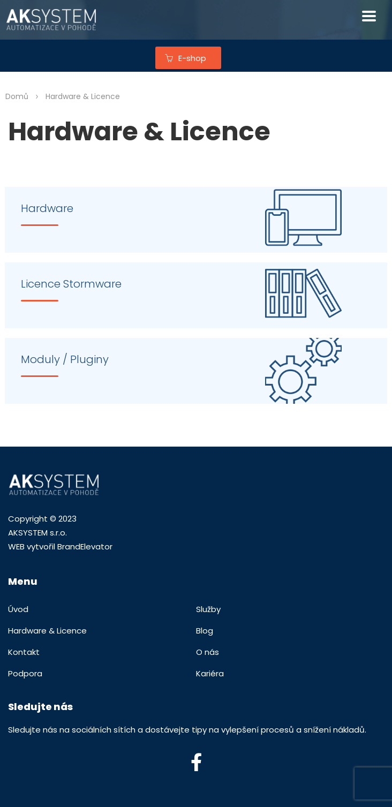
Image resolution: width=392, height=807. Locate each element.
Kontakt (24, 652)
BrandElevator (84, 546)
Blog (204, 630)
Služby (208, 609)
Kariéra (210, 673)
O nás (207, 652)
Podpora (25, 673)
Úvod (18, 609)
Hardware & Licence (47, 630)
